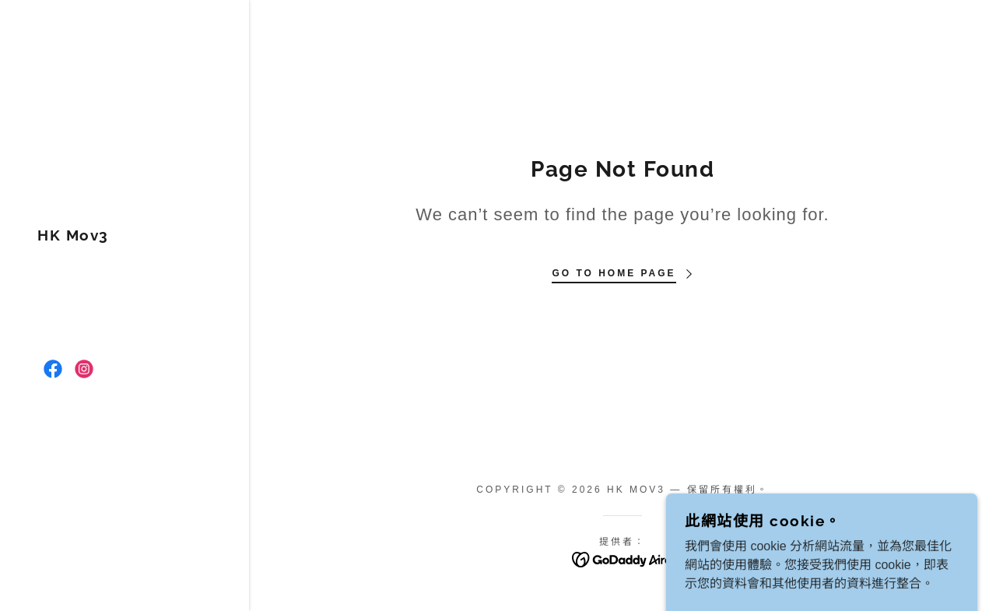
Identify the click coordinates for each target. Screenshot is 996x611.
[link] (73, 236)
